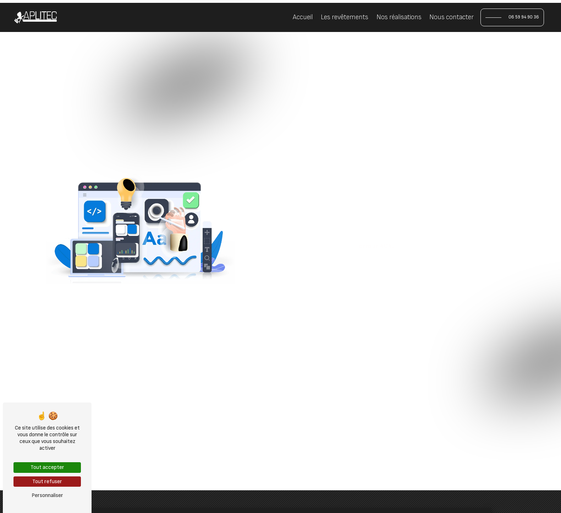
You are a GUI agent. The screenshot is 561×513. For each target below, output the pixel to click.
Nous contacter (451, 17)
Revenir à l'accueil (334, 274)
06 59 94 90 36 (523, 17)
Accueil (303, 17)
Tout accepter (47, 467)
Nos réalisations (399, 17)
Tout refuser (47, 481)
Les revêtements (344, 17)
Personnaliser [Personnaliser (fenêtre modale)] (47, 495)
